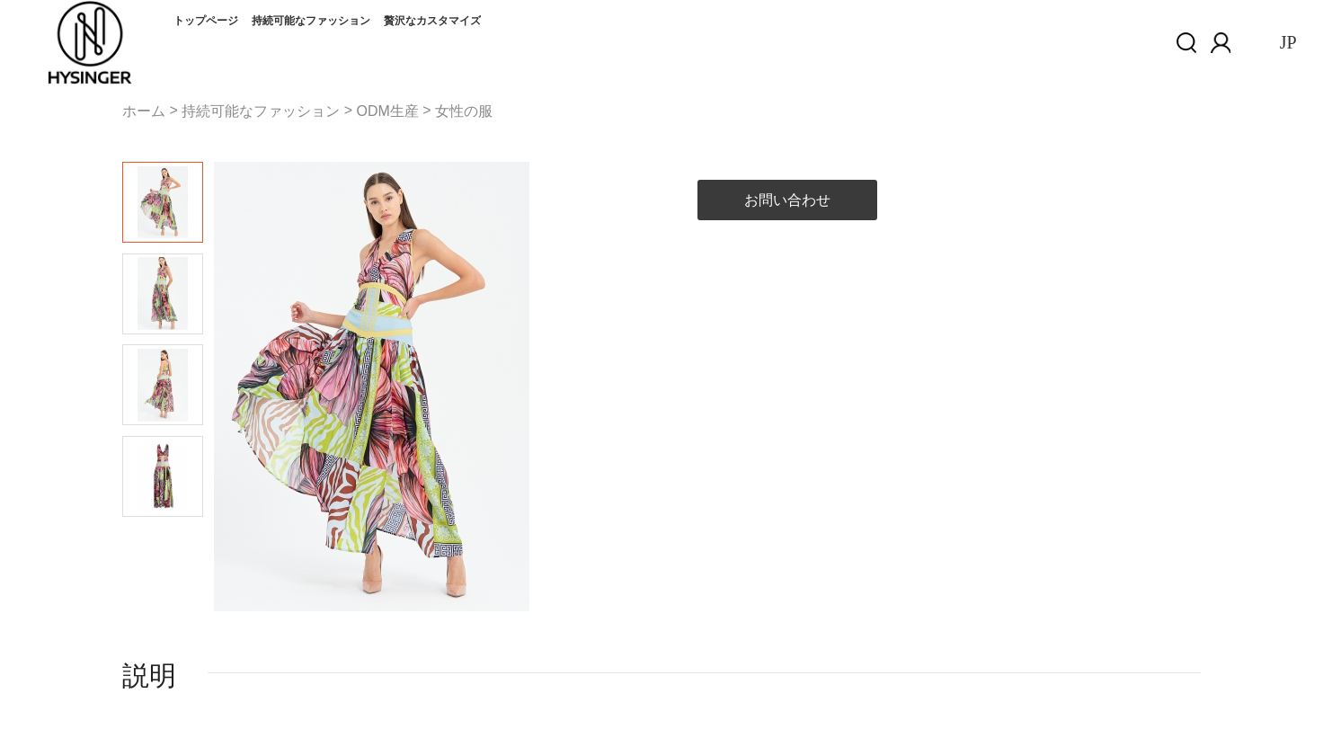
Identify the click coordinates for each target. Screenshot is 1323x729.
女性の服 (464, 111)
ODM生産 (387, 111)
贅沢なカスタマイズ (432, 20)
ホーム (143, 111)
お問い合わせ (787, 200)
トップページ (205, 20)
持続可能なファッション (311, 20)
